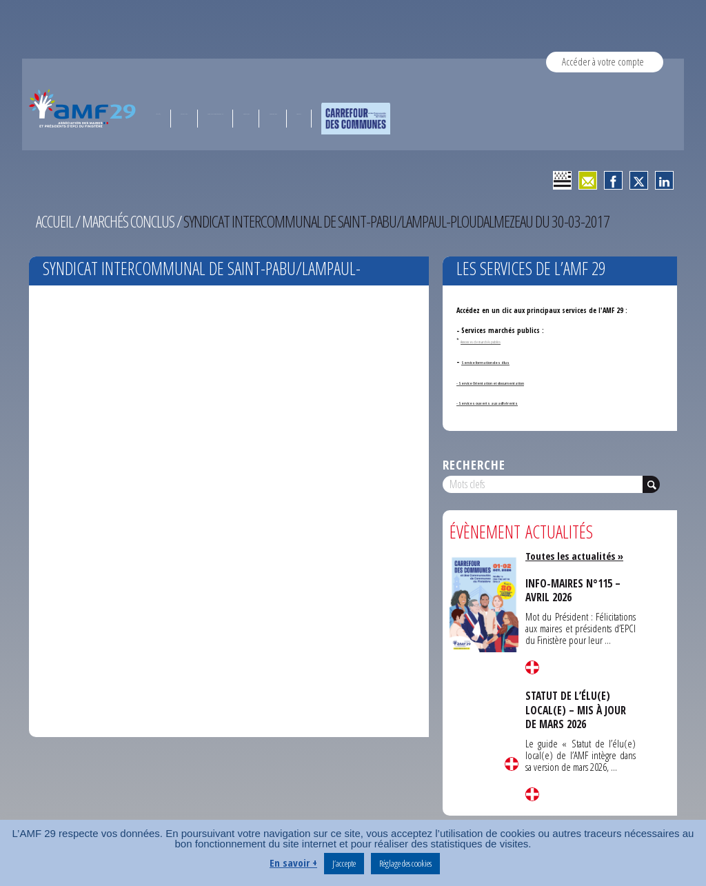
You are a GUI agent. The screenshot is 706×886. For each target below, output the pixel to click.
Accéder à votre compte (603, 61)
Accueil (55, 221)
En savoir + (293, 862)
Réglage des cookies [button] (405, 863)
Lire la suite (511, 764)
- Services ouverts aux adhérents (508, 402)
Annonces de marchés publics (489, 340)
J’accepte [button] (344, 863)
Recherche (474, 464)
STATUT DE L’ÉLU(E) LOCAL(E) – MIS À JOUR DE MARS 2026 (577, 709)
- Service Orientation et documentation (518, 382)
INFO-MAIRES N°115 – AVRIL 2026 (574, 590)
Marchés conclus (131, 221)
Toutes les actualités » (576, 556)
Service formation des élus (503, 361)
